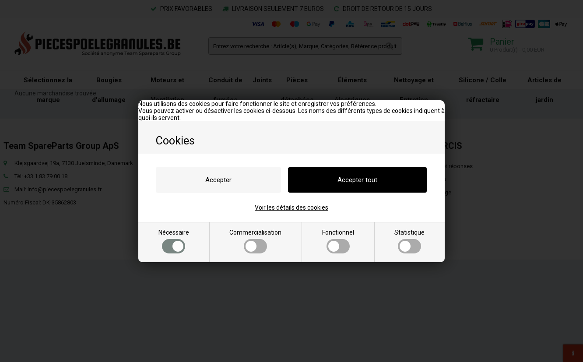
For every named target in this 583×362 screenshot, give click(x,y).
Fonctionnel (338, 241)
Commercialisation (255, 241)
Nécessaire (173, 241)
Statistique (409, 241)
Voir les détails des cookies (291, 207)
